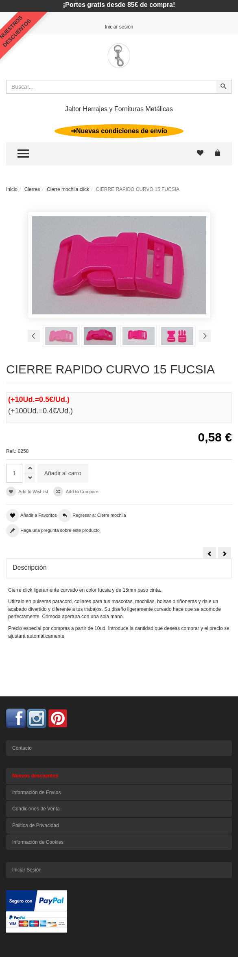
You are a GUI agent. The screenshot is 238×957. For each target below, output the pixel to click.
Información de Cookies (37, 842)
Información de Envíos (36, 792)
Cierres (32, 189)
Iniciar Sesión (26, 870)
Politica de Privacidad (35, 825)
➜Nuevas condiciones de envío (119, 130)
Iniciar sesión (119, 27)
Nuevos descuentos (35, 776)
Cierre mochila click (68, 189)
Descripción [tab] (30, 567)
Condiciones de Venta (36, 809)
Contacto (22, 748)
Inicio (11, 189)
